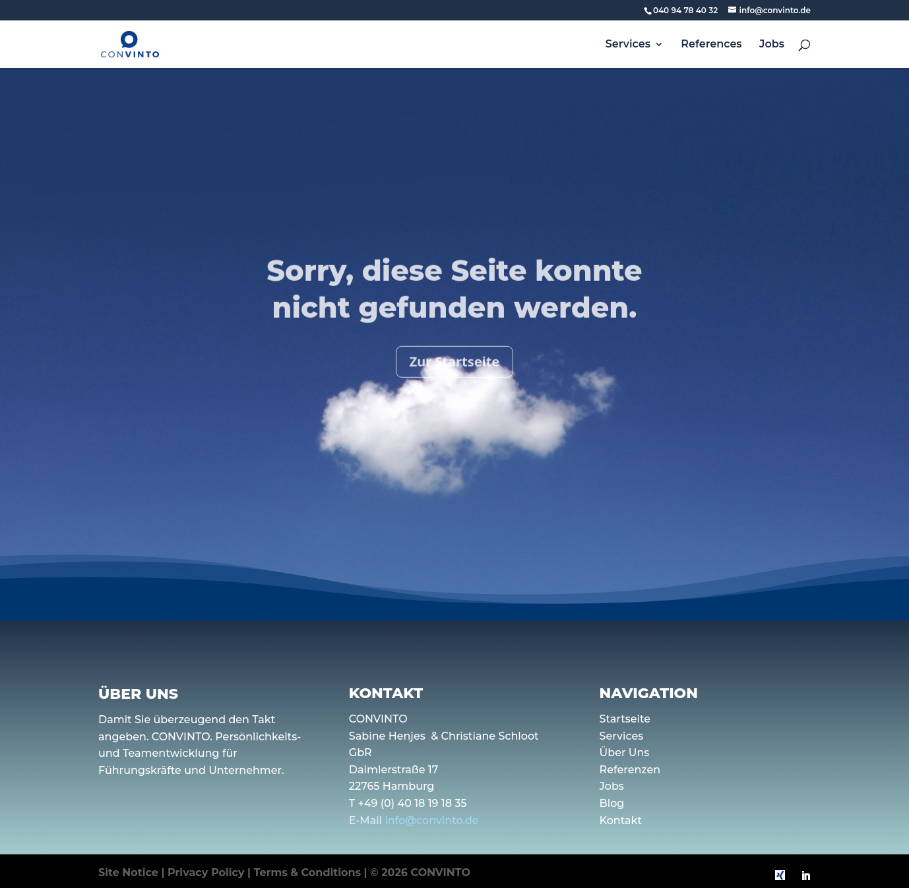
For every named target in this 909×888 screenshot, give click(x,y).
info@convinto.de (431, 820)
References (711, 45)
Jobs (771, 45)
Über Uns (625, 752)
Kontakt (621, 820)
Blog (612, 803)
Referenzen (630, 769)
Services (628, 45)
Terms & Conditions (307, 872)
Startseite (625, 719)
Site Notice (128, 872)
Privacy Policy (206, 872)
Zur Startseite (455, 374)
